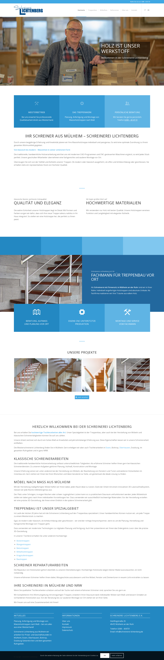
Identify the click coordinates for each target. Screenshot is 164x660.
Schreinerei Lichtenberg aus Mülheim (30, 631)
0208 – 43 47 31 (131, 120)
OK (105, 655)
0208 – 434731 (124, 628)
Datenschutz (67, 630)
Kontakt (65, 624)
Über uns (66, 621)
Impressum (67, 627)
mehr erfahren (117, 655)
